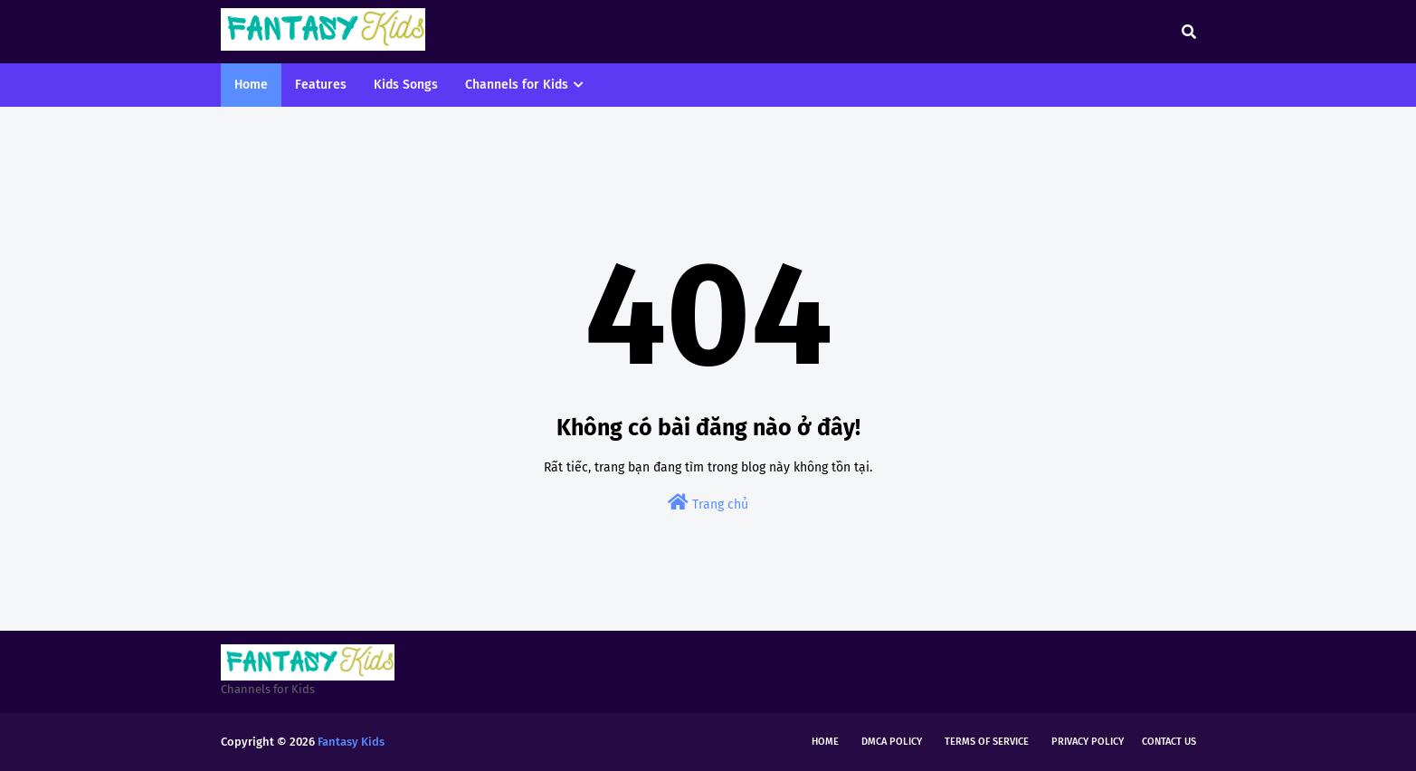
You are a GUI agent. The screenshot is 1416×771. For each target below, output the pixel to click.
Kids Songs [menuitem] (406, 84)
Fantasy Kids (351, 741)
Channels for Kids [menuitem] (516, 84)
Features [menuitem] (321, 84)
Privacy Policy (1087, 741)
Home (825, 741)
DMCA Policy (891, 741)
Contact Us (1169, 741)
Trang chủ (708, 502)
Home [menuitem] (251, 84)
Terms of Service (987, 741)
